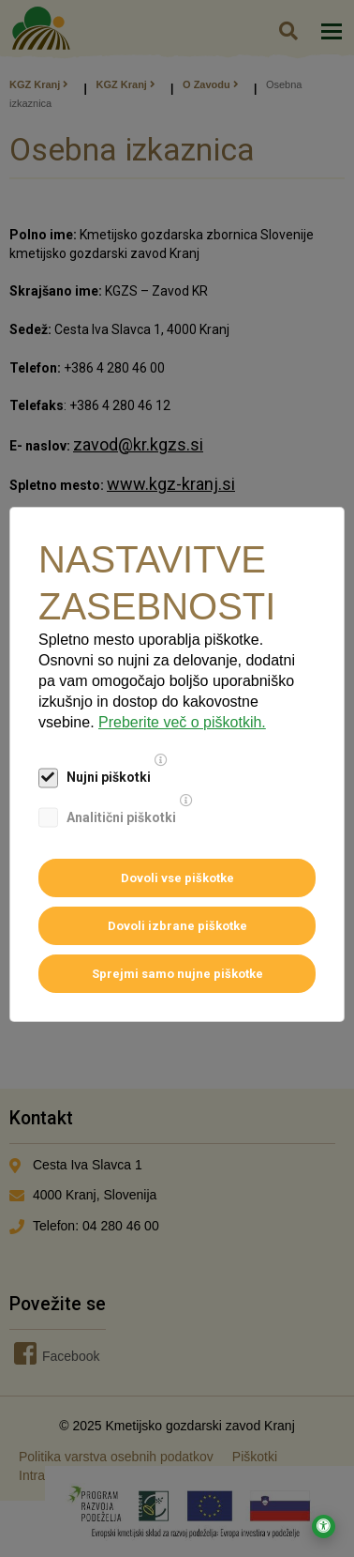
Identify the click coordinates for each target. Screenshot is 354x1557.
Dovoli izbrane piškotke (177, 926)
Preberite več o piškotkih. (182, 722)
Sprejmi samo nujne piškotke (177, 974)
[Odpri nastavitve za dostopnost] (323, 1526)
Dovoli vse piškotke (177, 878)
